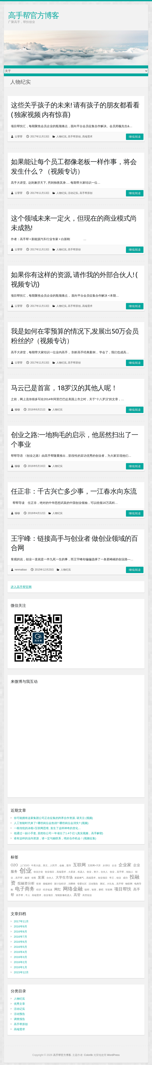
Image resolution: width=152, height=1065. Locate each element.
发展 (41, 877)
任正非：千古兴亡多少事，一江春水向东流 (74, 491)
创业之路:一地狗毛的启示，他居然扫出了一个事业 (74, 439)
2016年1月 (20, 967)
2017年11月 (21, 921)
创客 (33, 877)
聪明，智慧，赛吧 (94, 889)
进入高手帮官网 (21, 587)
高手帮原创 (74, 136)
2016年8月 (20, 931)
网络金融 (73, 889)
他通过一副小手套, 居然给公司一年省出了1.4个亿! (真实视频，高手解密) (58, 833)
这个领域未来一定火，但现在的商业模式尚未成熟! (74, 222)
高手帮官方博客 (33, 15)
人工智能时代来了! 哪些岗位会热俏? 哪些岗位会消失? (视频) (51, 823)
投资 (38, 883)
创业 (25, 870)
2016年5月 (20, 946)
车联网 (108, 889)
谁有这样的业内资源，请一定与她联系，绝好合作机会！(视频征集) (55, 838)
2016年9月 (20, 926)
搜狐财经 (47, 883)
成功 (125, 877)
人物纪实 (61, 136)
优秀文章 (19, 1003)
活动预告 (93, 883)
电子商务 (25, 889)
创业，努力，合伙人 (97, 872)
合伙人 (50, 877)
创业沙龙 (38, 872)
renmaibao (21, 569)
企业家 (124, 864)
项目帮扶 (122, 889)
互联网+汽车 (94, 865)
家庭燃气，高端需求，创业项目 (91, 877)
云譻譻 (18, 136)
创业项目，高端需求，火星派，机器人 (65, 872)
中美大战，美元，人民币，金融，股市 (51, 865)
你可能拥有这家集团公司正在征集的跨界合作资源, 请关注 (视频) (53, 818)
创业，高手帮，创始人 (121, 872)
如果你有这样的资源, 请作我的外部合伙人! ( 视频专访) (74, 279)
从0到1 (106, 865)
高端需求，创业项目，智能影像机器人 (52, 895)
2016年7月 (20, 936)
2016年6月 (20, 941)
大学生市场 (64, 877)
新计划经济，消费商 (64, 883)
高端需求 (87, 136)
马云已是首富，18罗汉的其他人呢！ (64, 388)
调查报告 (19, 1019)
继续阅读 (135, 136)
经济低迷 (47, 889)
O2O (14, 865)
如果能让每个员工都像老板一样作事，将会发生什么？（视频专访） (74, 166)
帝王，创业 (115, 877)
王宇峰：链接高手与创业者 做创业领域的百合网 (74, 543)
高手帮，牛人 (23, 895)
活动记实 (73, 193)
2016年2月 (20, 962)
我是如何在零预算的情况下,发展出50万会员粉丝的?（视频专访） (75, 335)
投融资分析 (26, 883)
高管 (77, 895)
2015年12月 (21, 972)
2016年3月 (20, 957)
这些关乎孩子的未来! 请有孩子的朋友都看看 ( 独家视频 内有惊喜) (75, 109)
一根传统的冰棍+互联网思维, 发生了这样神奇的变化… (47, 828)
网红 (57, 889)
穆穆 (17, 409)
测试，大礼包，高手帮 (111, 883)
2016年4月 (20, 952)
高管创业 (87, 895)
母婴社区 (82, 883)
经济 (38, 889)
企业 (114, 865)
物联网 (128, 883)
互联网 (79, 864)
